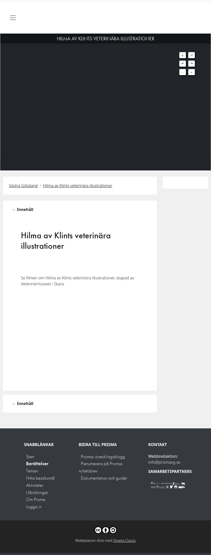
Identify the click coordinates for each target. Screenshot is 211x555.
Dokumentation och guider (104, 478)
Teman (32, 471)
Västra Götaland (23, 185)
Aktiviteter (34, 485)
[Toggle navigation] (13, 18)
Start (30, 457)
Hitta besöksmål (40, 478)
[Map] (105, 96)
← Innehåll (22, 209)
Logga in (34, 507)
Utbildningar (37, 492)
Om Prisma (35, 499)
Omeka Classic (124, 540)
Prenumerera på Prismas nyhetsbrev (101, 467)
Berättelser (37, 463)
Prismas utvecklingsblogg (103, 457)
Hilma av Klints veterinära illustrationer (77, 185)
